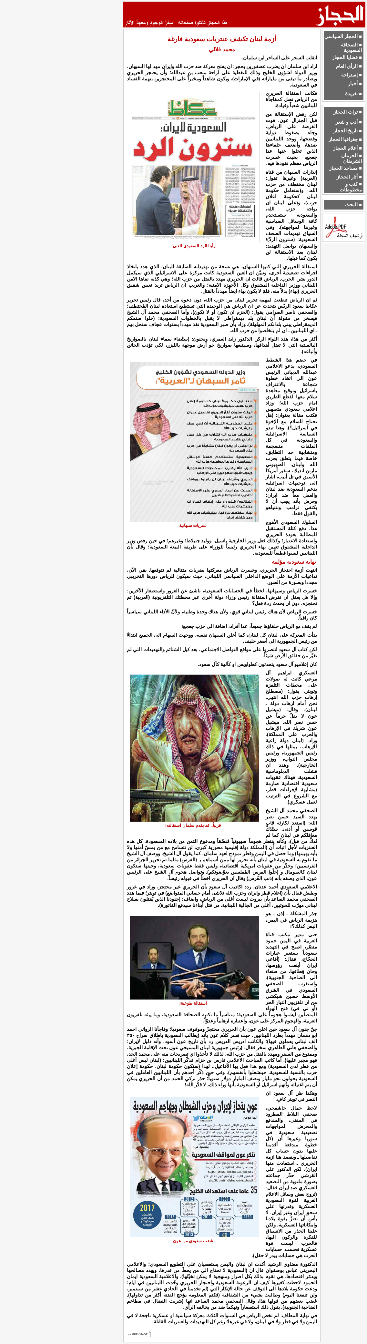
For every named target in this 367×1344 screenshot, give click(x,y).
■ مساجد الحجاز (345, 168)
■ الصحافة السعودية (351, 47)
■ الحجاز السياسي (343, 36)
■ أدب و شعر (349, 122)
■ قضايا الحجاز (347, 57)
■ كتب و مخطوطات (351, 186)
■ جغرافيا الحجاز (345, 139)
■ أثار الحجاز (349, 177)
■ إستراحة (351, 74)
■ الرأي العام (349, 66)
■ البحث (353, 204)
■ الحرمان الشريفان (351, 158)
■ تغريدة (353, 93)
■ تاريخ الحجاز (347, 130)
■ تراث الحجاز (347, 112)
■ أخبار (355, 83)
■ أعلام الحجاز (347, 148)
